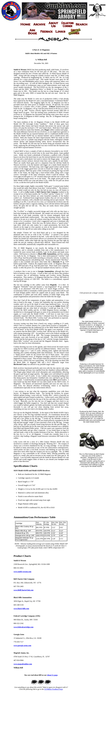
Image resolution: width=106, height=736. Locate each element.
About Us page (52, 675)
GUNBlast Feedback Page (53, 689)
